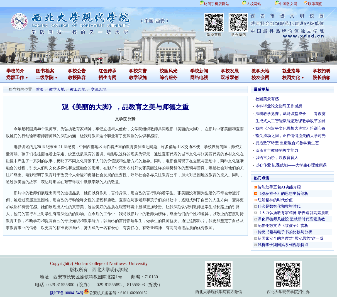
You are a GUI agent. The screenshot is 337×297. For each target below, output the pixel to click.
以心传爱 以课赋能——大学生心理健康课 (291, 165)
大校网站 (253, 4)
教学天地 (260, 70)
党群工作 (15, 77)
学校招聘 (322, 70)
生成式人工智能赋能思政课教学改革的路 (290, 121)
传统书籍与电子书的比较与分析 (285, 232)
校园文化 (291, 77)
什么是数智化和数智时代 (279, 206)
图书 (40, 70)
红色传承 (107, 70)
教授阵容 (77, 77)
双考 (225, 77)
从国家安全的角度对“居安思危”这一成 (290, 238)
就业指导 (291, 70)
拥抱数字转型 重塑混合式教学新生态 (287, 143)
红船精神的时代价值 (275, 200)
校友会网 (260, 77)
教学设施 (138, 77)
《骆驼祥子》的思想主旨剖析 (283, 194)
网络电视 (199, 77)
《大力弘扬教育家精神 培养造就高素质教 (293, 213)
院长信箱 (322, 77)
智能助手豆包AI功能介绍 (279, 187)
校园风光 (168, 70)
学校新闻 (199, 70)
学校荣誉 (138, 70)
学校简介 (15, 70)
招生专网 (107, 77)
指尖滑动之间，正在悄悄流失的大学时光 (290, 136)
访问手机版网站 (216, 4)
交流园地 (98, 89)
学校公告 (77, 70)
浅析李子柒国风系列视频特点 (283, 245)
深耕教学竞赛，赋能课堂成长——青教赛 (290, 114)
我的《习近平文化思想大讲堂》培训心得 (290, 128)
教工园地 (78, 89)
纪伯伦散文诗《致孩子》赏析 (283, 226)
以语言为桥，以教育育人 (276, 158)
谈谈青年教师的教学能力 (276, 150)
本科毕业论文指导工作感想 (278, 106)
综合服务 (168, 77)
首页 (40, 89)
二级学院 (44, 77)
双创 (234, 77)
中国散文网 (288, 4)
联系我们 (315, 4)
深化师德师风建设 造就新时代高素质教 (291, 219)
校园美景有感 (267, 99)
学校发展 (230, 70)
